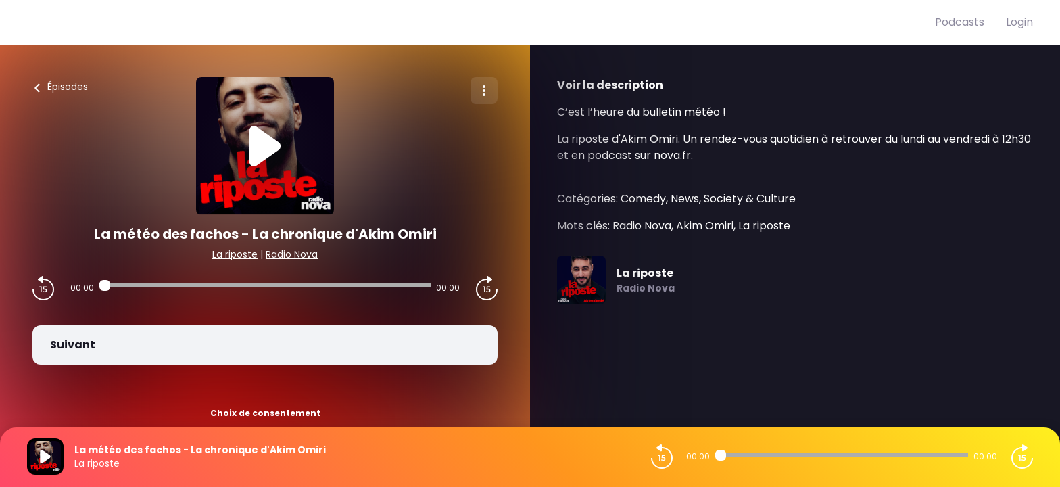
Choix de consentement (265, 413)
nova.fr (672, 155)
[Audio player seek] (265, 285)
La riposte (235, 254)
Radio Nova (292, 254)
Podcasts (959, 22)
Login (1019, 22)
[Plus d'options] (484, 90)
